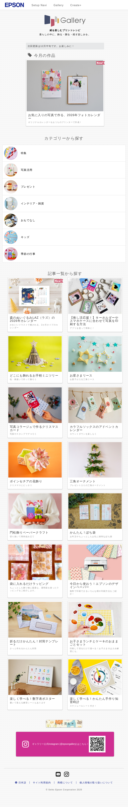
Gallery (59, 5)
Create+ (76, 5)
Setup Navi (39, 5)
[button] (64, 723)
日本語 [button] (20, 782)
